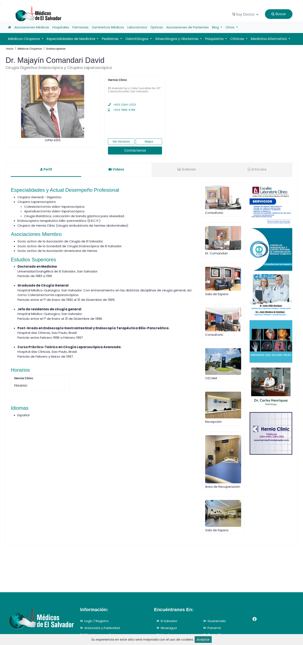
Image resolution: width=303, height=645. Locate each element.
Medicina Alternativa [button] (269, 38)
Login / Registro (96, 621)
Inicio (9, 48)
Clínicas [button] (237, 38)
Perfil (46, 169)
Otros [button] (230, 27)
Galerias (186, 169)
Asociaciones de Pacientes (187, 27)
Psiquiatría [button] (214, 38)
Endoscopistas (56, 48)
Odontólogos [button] (137, 38)
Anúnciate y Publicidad (102, 628)
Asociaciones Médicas (31, 27)
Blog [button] (216, 27)
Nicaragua (169, 628)
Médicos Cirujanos (30, 48)
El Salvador (169, 621)
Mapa (149, 141)
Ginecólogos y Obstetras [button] (177, 38)
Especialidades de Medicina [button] (71, 38)
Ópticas (156, 27)
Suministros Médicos (108, 27)
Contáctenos (135, 150)
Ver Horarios (121, 141)
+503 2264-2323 (122, 105)
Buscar (278, 14)
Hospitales (60, 27)
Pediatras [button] (110, 38)
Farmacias (80, 27)
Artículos (257, 169)
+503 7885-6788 (121, 110)
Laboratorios (137, 27)
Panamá (214, 628)
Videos (116, 169)
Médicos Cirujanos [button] (24, 38)
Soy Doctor (245, 14)
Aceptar (203, 639)
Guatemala (216, 621)
